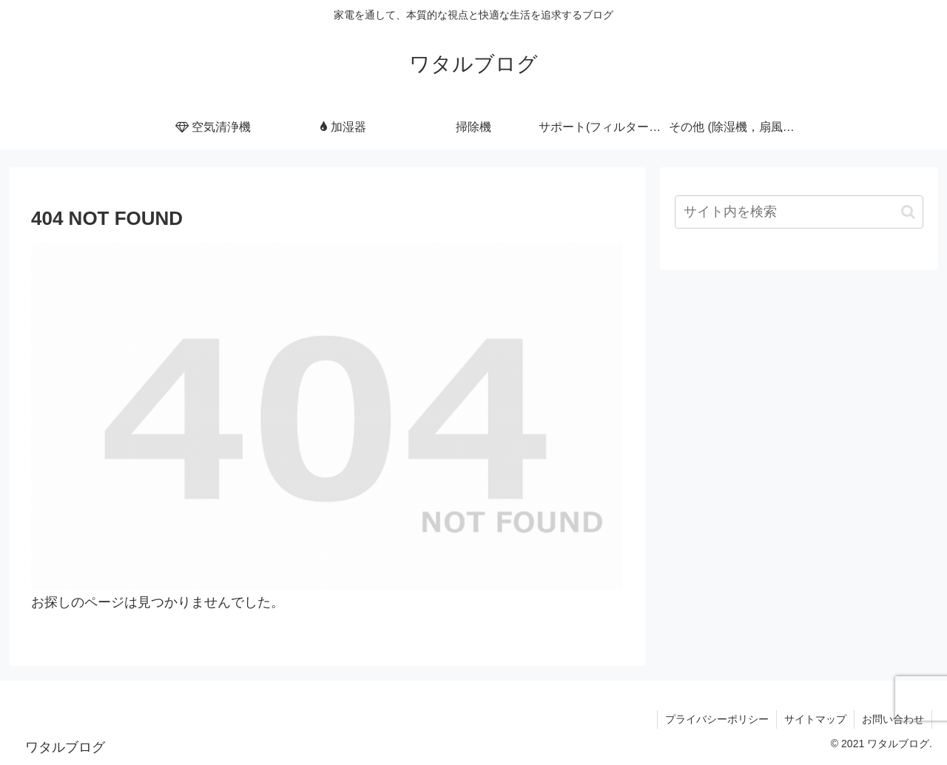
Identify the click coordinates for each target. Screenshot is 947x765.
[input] (799, 212)
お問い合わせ (893, 719)
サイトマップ (815, 719)
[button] (908, 211)
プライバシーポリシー (717, 719)
